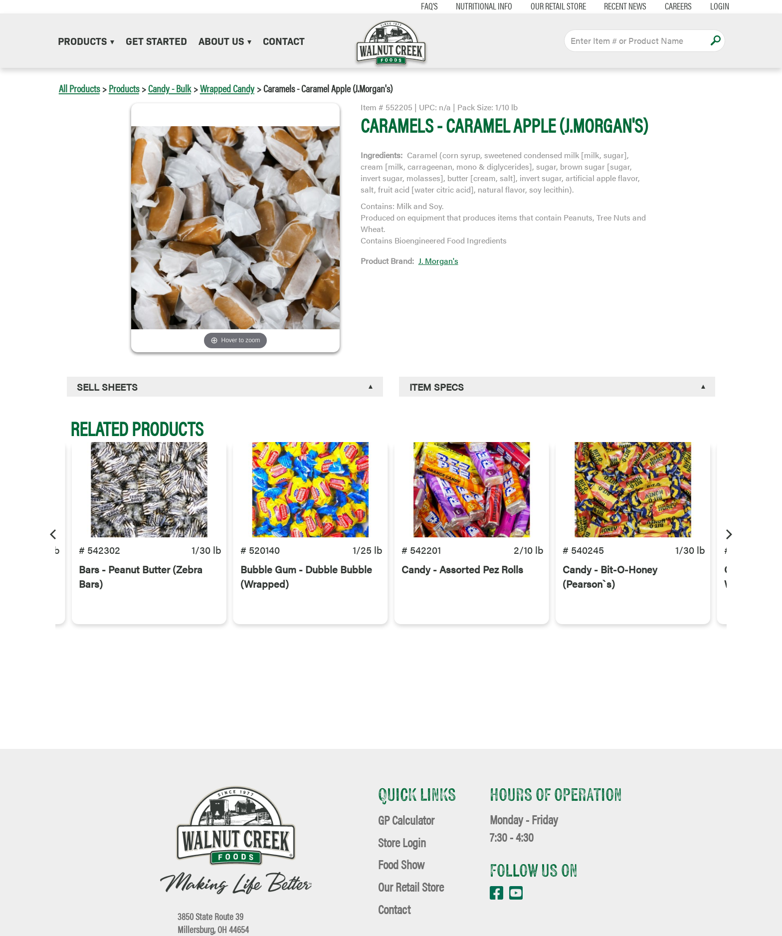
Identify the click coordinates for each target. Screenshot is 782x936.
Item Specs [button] (436, 386)
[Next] (728, 533)
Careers (656, 5)
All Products (79, 88)
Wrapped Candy (227, 88)
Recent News (604, 5)
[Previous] (54, 533)
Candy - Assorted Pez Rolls (462, 595)
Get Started (156, 40)
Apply (715, 40)
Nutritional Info (462, 5)
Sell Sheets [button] (107, 386)
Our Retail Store (536, 5)
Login (697, 5)
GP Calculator (406, 819)
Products (86, 40)
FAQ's (407, 5)
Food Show (401, 864)
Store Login (402, 842)
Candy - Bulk (169, 88)
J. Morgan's (438, 260)
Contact (284, 40)
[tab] (225, 387)
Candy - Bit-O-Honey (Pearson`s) (610, 602)
